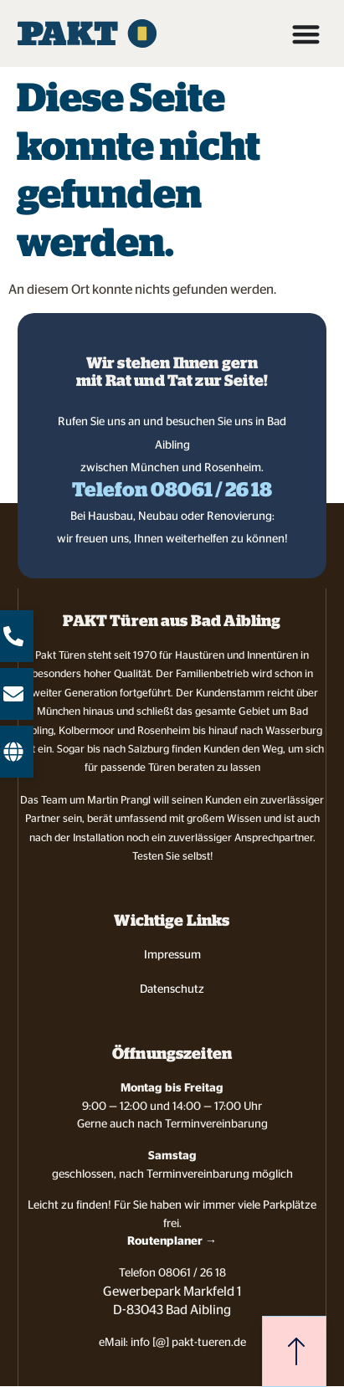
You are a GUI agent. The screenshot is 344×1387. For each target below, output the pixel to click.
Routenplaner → (172, 1241)
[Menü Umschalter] (306, 34)
